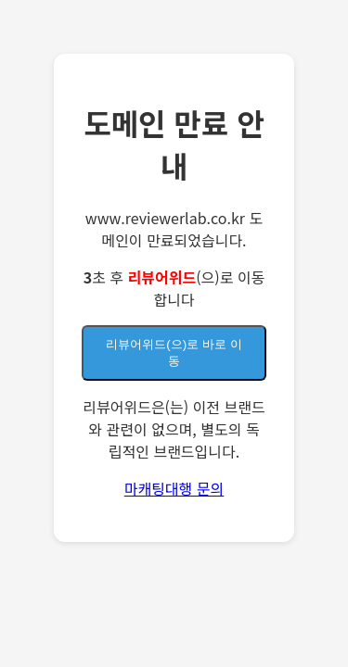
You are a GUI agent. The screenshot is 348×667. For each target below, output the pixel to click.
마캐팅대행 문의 (174, 488)
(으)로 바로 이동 (173, 352)
